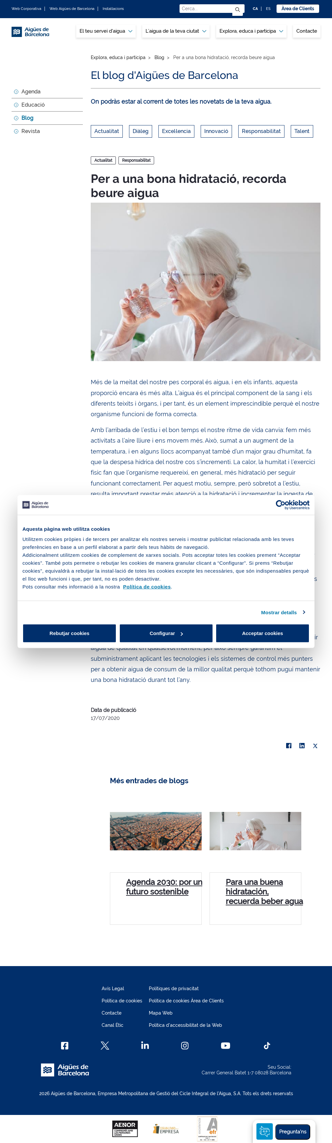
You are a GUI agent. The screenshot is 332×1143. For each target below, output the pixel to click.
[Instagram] (185, 1045)
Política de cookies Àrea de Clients (186, 1000)
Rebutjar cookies (69, 633)
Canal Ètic (112, 1025)
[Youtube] (225, 1045)
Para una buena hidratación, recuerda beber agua (264, 891)
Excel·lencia (176, 131)
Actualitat (106, 131)
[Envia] (237, 10)
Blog (27, 118)
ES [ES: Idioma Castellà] (268, 9)
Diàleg (141, 131)
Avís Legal (113, 988)
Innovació (216, 131)
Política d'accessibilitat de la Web (185, 1025)
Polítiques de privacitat (174, 988)
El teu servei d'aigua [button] (106, 31)
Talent (302, 131)
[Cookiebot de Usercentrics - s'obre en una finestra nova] (281, 505)
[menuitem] (106, 31)
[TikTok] (267, 1045)
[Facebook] (65, 1045)
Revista (30, 131)
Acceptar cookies (262, 633)
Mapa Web (161, 1013)
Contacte (306, 31)
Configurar (166, 633)
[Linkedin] (145, 1045)
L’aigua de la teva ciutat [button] (176, 31)
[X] (315, 746)
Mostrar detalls (279, 612)
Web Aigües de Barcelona (72, 9)
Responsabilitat (261, 131)
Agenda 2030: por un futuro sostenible (164, 886)
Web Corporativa (26, 9)
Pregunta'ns (292, 1132)
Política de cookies (122, 1000)
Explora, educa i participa (118, 57)
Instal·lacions (113, 9)
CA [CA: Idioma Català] (255, 9)
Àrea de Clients (298, 8)
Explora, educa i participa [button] (251, 31)
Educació (33, 105)
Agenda (31, 91)
